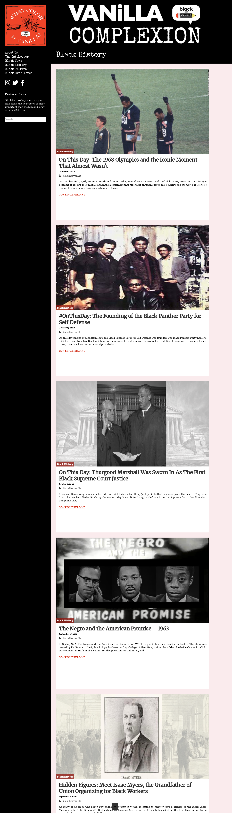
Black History (16, 65)
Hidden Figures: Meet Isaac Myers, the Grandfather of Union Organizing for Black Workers (125, 788)
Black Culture (16, 69)
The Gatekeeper (17, 57)
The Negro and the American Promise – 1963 (114, 628)
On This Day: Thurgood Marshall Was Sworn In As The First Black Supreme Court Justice (132, 475)
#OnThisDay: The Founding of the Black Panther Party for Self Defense (130, 319)
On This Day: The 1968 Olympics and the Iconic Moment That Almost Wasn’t (128, 162)
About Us (11, 52)
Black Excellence (18, 73)
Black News (13, 61)
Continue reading (72, 194)
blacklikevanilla (71, 175)
